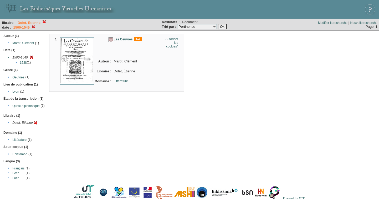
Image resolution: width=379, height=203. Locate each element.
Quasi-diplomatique (25, 106)
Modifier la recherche (332, 23)
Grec (15, 173)
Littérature (19, 140)
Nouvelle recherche (363, 23)
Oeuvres (18, 77)
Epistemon (19, 154)
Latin (15, 178)
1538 (23, 63)
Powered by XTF (294, 198)
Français (18, 168)
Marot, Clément (23, 43)
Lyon (15, 91)
